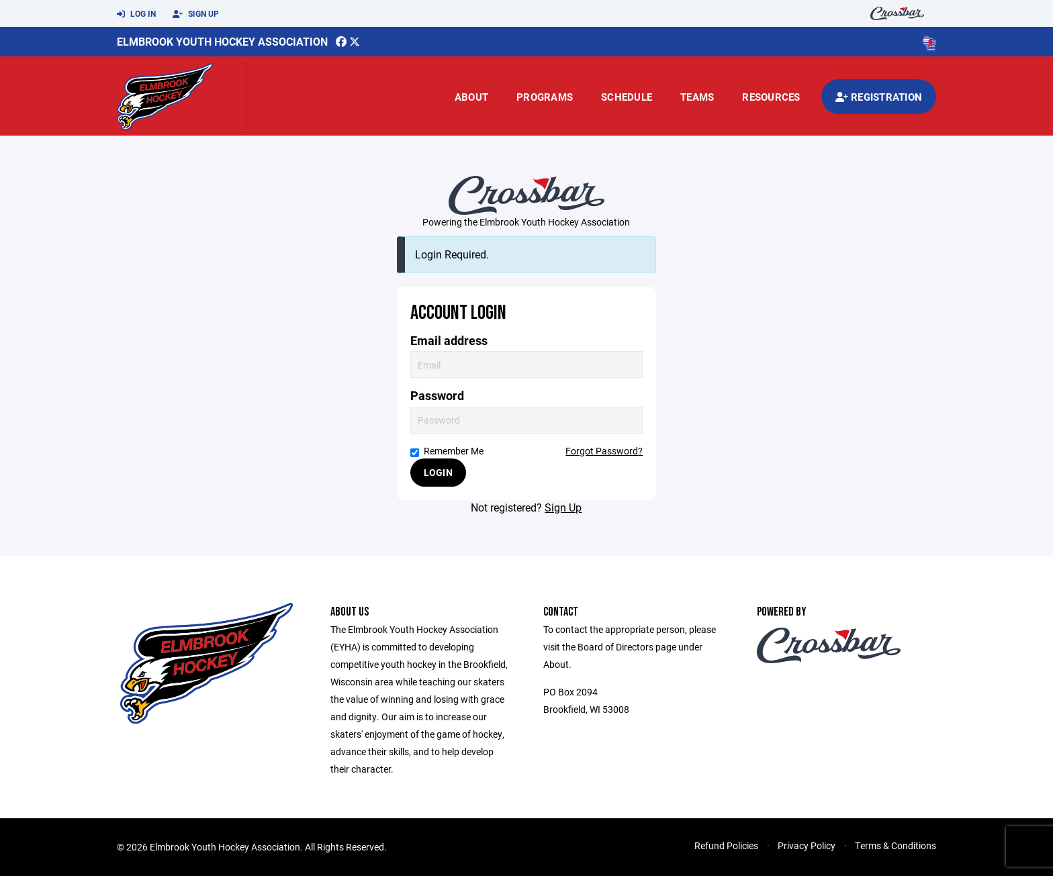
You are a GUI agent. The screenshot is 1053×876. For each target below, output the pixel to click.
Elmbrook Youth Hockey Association (222, 41)
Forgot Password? (604, 450)
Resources (771, 96)
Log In (136, 14)
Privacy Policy (806, 845)
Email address (449, 340)
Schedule (626, 96)
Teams (697, 96)
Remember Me (447, 450)
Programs (544, 96)
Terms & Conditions (895, 845)
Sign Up (196, 14)
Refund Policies (726, 845)
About (471, 96)
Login (438, 472)
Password (437, 395)
